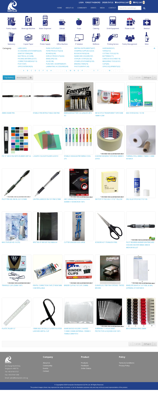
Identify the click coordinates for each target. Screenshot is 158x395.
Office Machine (62, 44)
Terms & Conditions (126, 363)
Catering (96, 28)
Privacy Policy (124, 365)
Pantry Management (129, 44)
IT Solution (79, 44)
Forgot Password (92, 2)
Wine (147, 44)
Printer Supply (45, 44)
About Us (69, 8)
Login (81, 2)
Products (84, 363)
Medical (147, 28)
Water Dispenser (45, 28)
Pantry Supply (11, 28)
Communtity (47, 365)
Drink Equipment (113, 28)
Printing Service (112, 44)
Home (59, 8)
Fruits (79, 28)
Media (102, 8)
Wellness (96, 44)
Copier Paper (28, 44)
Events (93, 8)
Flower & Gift (129, 28)
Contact (112, 8)
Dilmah (62, 28)
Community (82, 8)
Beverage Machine (28, 28)
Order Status (107, 2)
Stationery (11, 44)
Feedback (85, 365)
